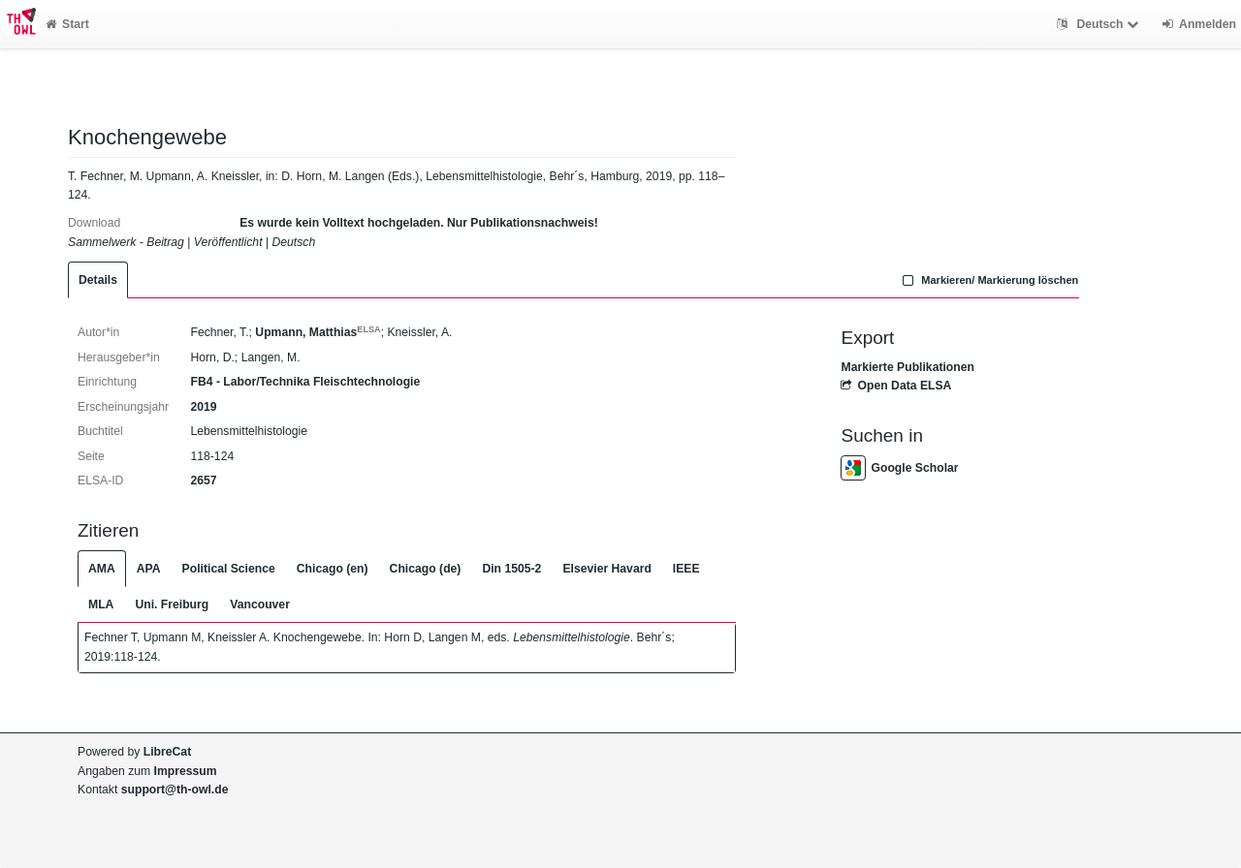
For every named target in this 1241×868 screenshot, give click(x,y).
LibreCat (167, 752)
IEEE (686, 568)
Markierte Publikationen (907, 367)
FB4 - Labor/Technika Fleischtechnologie (305, 381)
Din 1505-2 (511, 568)
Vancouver (260, 604)
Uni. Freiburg (171, 604)
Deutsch (1100, 24)
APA (149, 568)
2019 (203, 407)
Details (98, 280)
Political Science (228, 568)
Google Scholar (899, 468)
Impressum (185, 771)
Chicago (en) (332, 568)
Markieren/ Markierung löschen (989, 280)
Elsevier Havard (606, 568)
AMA (101, 568)
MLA (100, 604)
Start (67, 24)
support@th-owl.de (175, 789)
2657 (203, 480)
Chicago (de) (425, 568)
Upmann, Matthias (317, 332)
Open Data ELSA (896, 385)
